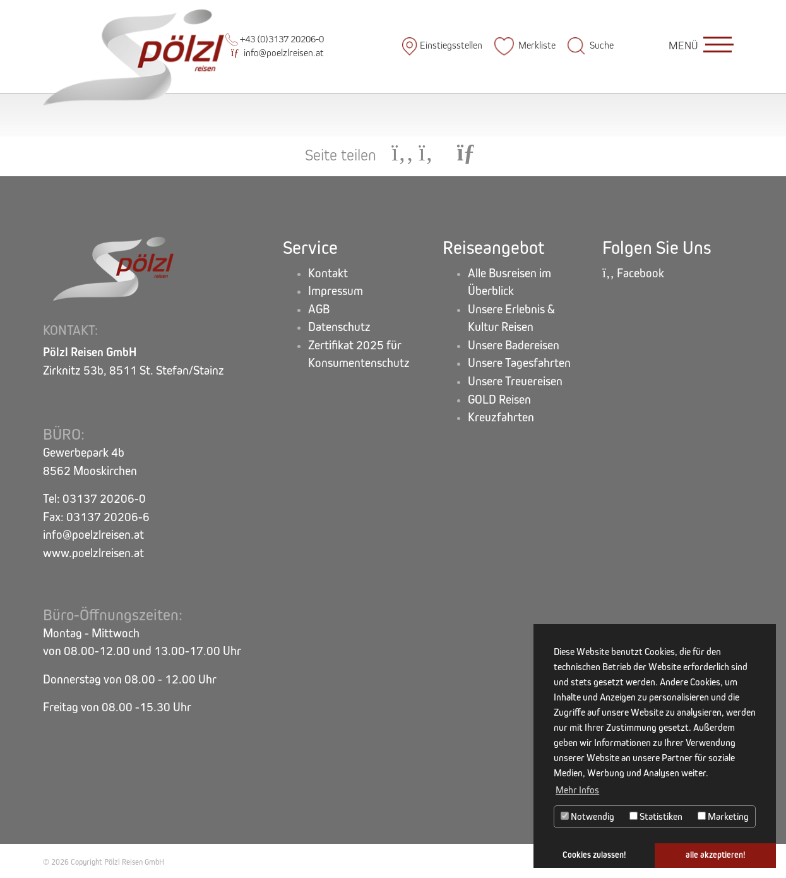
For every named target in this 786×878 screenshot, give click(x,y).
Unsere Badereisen (513, 345)
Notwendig (587, 816)
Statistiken (655, 816)
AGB (319, 309)
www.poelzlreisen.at (93, 553)
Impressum (335, 291)
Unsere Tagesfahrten (519, 363)
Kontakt (328, 273)
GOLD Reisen (499, 399)
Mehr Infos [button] (577, 790)
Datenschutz (339, 327)
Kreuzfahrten (501, 417)
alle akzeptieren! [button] (716, 855)
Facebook (633, 273)
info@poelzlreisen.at (277, 53)
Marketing (723, 816)
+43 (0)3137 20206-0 (274, 39)
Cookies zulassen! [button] (594, 855)
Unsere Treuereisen (515, 381)
